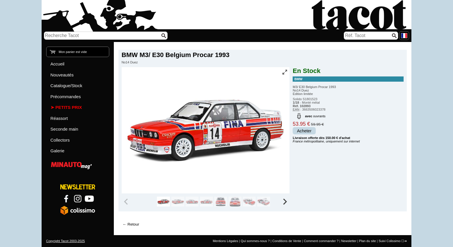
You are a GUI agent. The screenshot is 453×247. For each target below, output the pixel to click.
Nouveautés (62, 74)
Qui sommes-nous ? (255, 241)
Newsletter (349, 241)
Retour (133, 224)
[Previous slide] (126, 201)
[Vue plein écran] (284, 72)
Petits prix (68, 107)
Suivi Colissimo (389, 241)
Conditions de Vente (286, 241)
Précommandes (66, 96)
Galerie (57, 150)
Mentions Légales (225, 241)
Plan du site (367, 241)
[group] (163, 201)
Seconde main (64, 129)
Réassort (59, 118)
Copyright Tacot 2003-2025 (65, 241)
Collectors (60, 140)
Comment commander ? (321, 241)
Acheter (304, 131)
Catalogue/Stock (66, 85)
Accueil (57, 63)
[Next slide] (285, 201)
